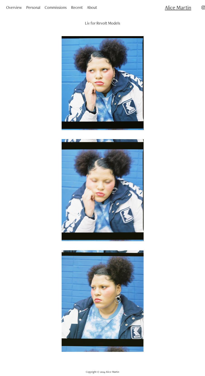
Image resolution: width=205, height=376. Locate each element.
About (92, 7)
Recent (77, 7)
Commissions (56, 7)
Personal (33, 7)
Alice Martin (178, 7)
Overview (14, 7)
